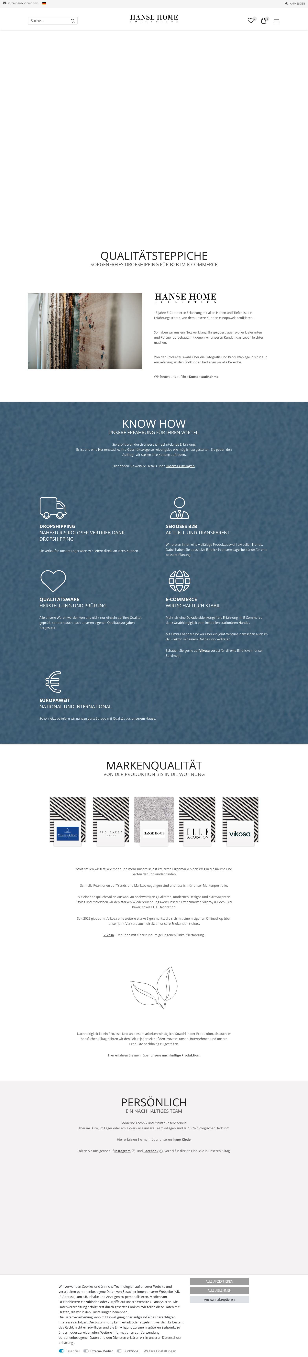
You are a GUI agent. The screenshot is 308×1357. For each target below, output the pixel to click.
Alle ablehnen (219, 1290)
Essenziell (73, 1351)
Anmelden (295, 3)
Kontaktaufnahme (203, 393)
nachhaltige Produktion (180, 1092)
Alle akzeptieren (219, 1281)
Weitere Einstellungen (160, 1351)
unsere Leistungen (180, 486)
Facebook (151, 1191)
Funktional (131, 1351)
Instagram (122, 1191)
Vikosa (204, 675)
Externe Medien (102, 1351)
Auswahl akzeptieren (219, 1299)
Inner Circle (182, 1180)
